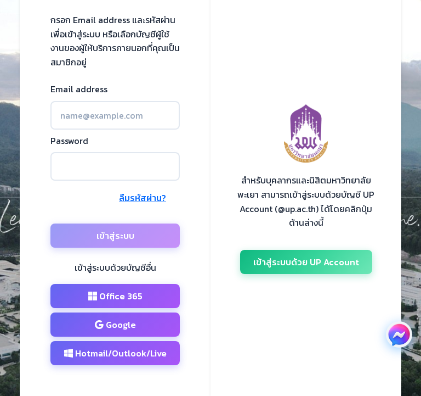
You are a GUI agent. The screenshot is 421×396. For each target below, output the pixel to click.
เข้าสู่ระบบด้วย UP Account (306, 262)
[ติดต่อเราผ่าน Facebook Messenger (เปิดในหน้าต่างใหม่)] (399, 334)
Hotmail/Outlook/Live (115, 353)
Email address (78, 89)
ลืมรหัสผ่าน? (142, 197)
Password (69, 140)
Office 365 (115, 296)
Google (115, 324)
